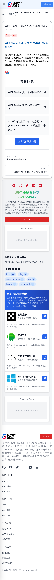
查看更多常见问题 (27, 141)
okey (23, 274)
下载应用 (47, 4)
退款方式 (6, 558)
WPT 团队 (6, 510)
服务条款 (6, 553)
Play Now (27, 219)
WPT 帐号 (6, 491)
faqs (10, 274)
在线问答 (6, 539)
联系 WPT (6, 529)
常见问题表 (7, 563)
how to (11, 284)
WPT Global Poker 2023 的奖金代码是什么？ (24, 262)
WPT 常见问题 (8, 534)
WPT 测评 (6, 486)
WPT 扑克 (6, 515)
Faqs (10, 13)
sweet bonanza (15, 279)
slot (31, 279)
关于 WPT (6, 505)
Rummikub (27, 284)
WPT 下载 (6, 481)
